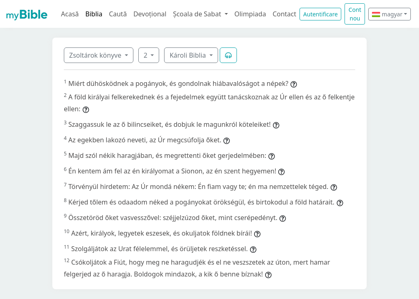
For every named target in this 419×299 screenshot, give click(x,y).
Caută (118, 13)
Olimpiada (250, 13)
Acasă (70, 13)
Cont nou (355, 14)
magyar (387, 14)
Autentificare (320, 14)
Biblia (94, 13)
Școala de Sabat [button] (198, 13)
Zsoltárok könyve (96, 55)
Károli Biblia (188, 55)
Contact (284, 13)
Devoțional (150, 13)
